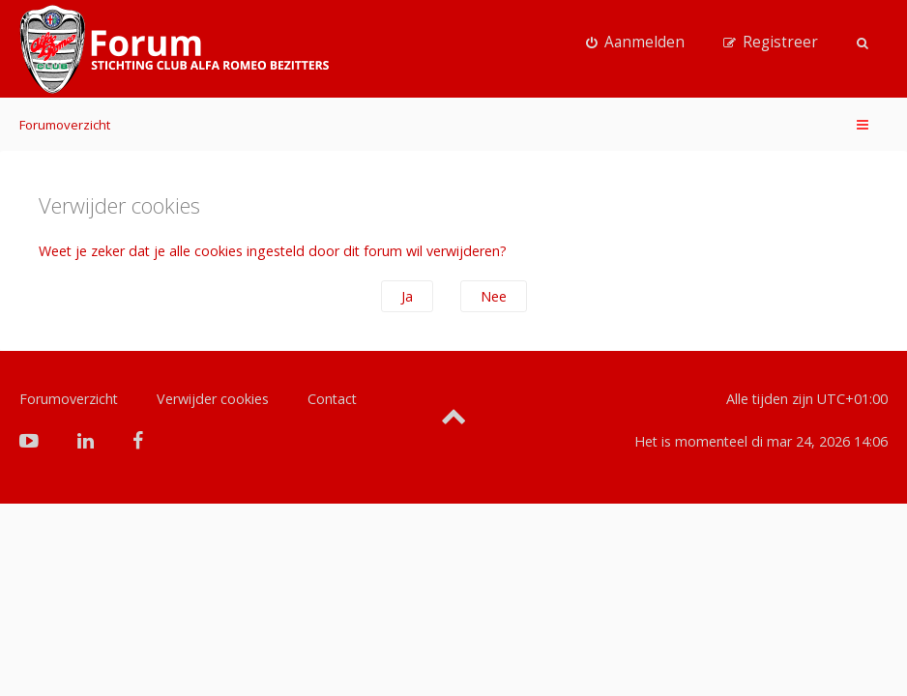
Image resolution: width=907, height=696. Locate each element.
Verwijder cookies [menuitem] (213, 399)
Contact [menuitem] (332, 399)
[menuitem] (635, 42)
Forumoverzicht (64, 124)
